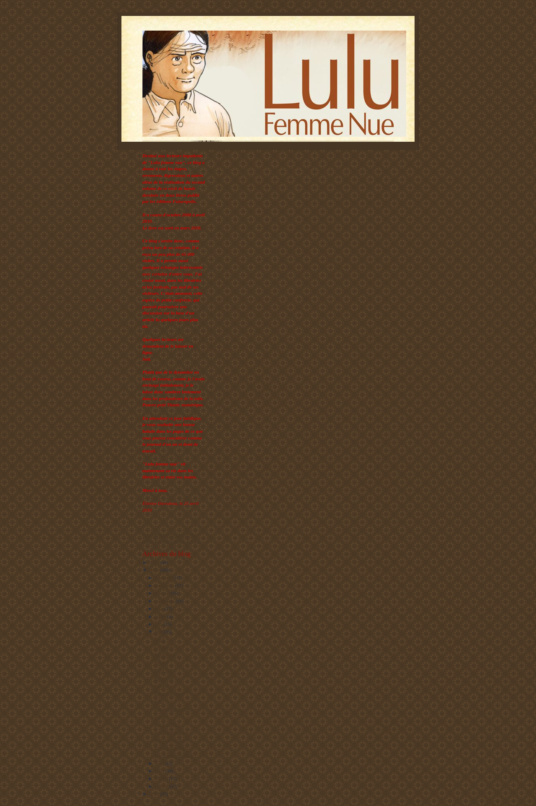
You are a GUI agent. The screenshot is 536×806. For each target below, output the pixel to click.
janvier (162, 786)
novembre (165, 585)
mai (159, 631)
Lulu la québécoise (171, 709)
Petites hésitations (171, 732)
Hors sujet (163, 678)
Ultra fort (163, 670)
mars (160, 770)
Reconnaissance (169, 693)
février (162, 778)
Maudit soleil (166, 655)
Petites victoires (169, 739)
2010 (154, 562)
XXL (159, 701)
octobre (162, 592)
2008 (154, 793)
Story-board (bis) (170, 747)
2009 (154, 569)
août (160, 608)
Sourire (161, 662)
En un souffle (166, 724)
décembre (165, 577)
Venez (159, 716)
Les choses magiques (173, 755)
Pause (159, 639)
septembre (165, 600)
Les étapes (164, 647)
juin (159, 624)
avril (160, 763)
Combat (161, 685)
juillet (161, 616)
